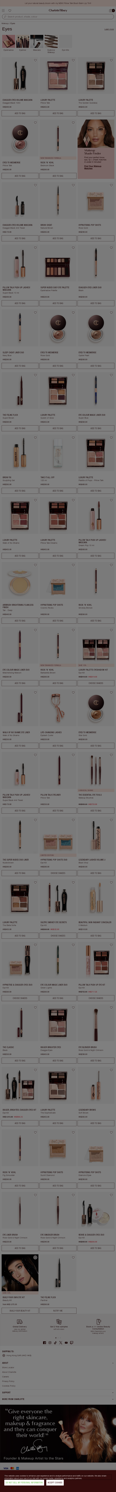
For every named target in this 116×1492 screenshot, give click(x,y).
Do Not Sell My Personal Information (24, 1482)
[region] (58, 1481)
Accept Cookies (55, 1482)
